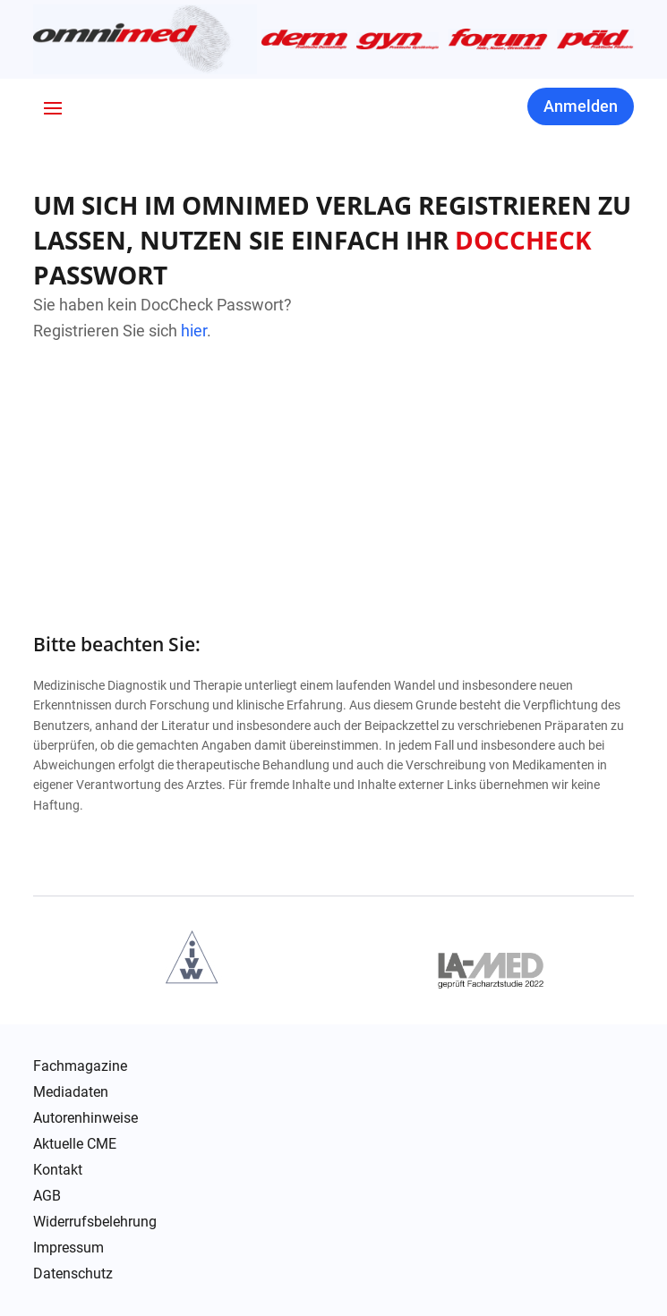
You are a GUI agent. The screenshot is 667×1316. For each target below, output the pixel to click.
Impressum (68, 1248)
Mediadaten (70, 1092)
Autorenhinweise (85, 1118)
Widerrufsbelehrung (95, 1222)
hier (194, 330)
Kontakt (57, 1170)
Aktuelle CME (74, 1144)
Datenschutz (73, 1274)
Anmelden (580, 106)
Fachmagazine (80, 1066)
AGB (47, 1196)
